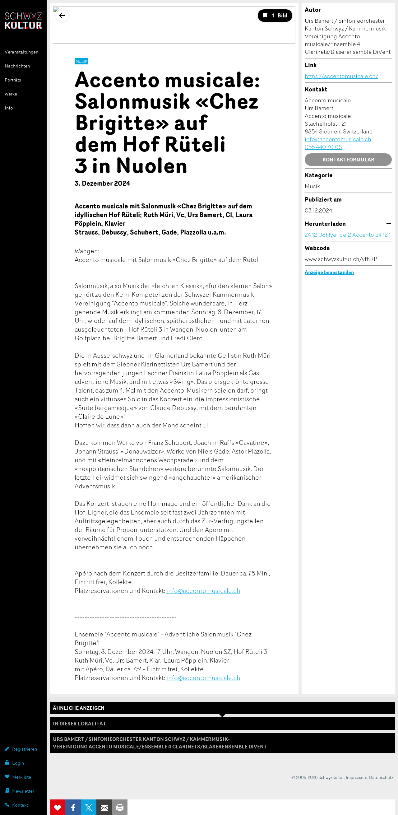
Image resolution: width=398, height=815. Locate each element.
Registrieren (21, 748)
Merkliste (18, 776)
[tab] (222, 743)
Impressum (356, 777)
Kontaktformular (348, 159)
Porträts (13, 80)
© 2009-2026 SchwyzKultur (317, 777)
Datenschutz (381, 777)
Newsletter (19, 790)
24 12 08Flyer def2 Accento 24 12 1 (348, 235)
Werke (11, 94)
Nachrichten (17, 66)
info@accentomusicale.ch (203, 590)
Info (9, 108)
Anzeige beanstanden (329, 272)
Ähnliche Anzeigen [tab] (78, 708)
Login (14, 762)
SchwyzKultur (23, 21)
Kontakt (16, 804)
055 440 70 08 (323, 147)
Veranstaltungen (21, 52)
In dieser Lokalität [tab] (79, 723)
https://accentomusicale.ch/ (341, 76)
